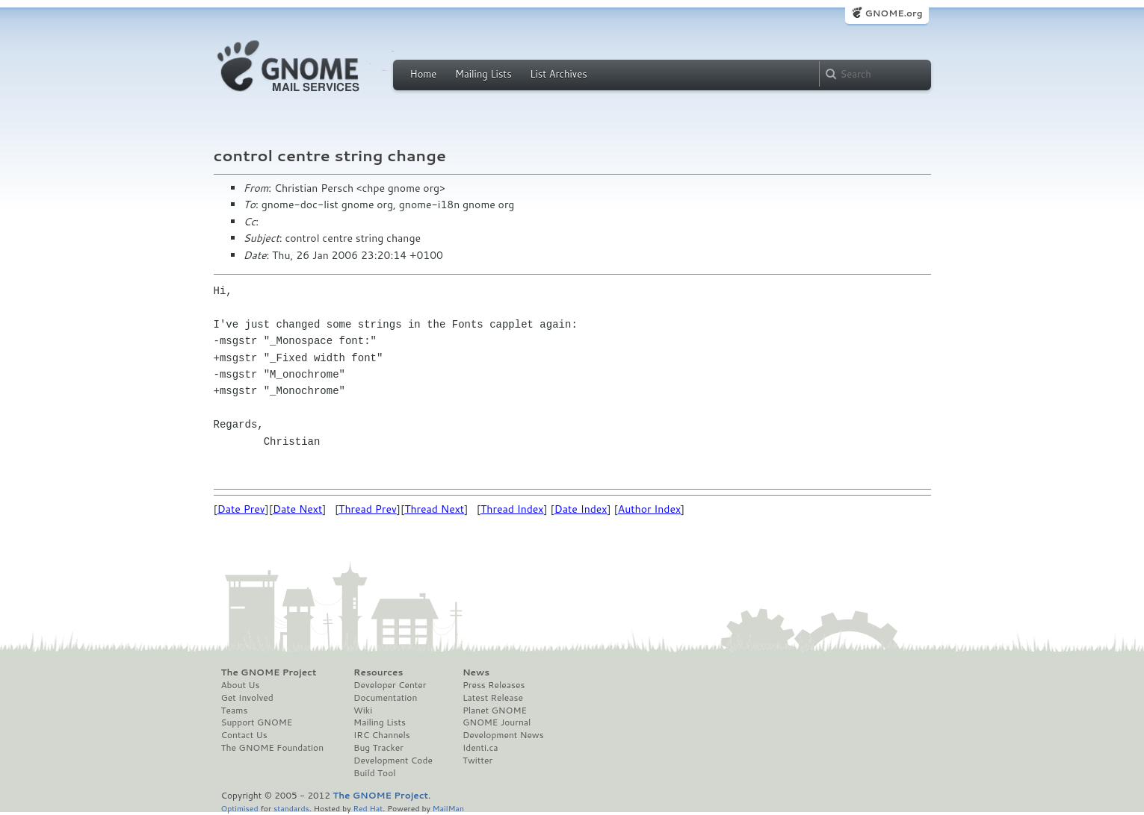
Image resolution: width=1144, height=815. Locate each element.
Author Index (649, 509)
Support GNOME (257, 722)
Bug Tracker (378, 748)
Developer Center (389, 685)
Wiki (362, 710)
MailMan (448, 808)
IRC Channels (381, 735)
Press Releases (494, 685)
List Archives (558, 74)
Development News (503, 735)
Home (423, 74)
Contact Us (244, 735)
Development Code (393, 760)
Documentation (385, 698)
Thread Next (434, 509)
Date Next (297, 509)
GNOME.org (893, 13)
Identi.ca (480, 748)
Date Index (580, 509)
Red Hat (368, 808)
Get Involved (247, 698)
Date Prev (241, 509)
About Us (240, 685)
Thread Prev (367, 509)
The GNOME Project (269, 672)
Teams (234, 710)
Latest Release (493, 698)
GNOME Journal (497, 722)
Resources (378, 672)
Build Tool (374, 773)
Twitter (477, 760)
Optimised (240, 808)
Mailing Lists (483, 74)
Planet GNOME (495, 710)
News (476, 672)
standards (291, 808)
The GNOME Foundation (272, 748)
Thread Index (512, 509)
